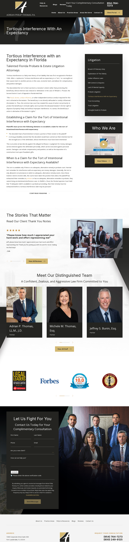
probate (29, 178)
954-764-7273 (113, 4)
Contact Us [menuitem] (98, 13)
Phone (10, 443)
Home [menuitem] (53, 13)
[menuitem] (104, 69)
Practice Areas (49, 521)
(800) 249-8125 (113, 539)
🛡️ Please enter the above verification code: (23, 475)
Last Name (35, 435)
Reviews (63, 4)
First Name (12, 435)
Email (33, 443)
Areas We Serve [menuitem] (86, 13)
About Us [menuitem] (61, 13)
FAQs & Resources (63, 521)
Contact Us (89, 521)
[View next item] (21, 261)
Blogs (55, 4)
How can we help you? (15, 458)
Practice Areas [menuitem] (72, 13)
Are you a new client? (15, 450)
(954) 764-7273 (113, 536)
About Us (39, 521)
